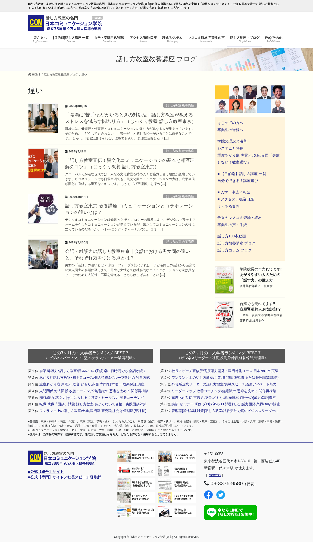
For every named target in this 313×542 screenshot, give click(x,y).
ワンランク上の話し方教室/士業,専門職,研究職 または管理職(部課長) (225, 377)
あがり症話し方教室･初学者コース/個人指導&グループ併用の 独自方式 (94, 377)
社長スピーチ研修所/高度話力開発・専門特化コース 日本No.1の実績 (225, 371)
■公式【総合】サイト (46, 472)
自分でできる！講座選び (237, 181)
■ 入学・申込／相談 (233, 192)
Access (215, 475)
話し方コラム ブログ (234, 250)
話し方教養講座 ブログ (236, 243)
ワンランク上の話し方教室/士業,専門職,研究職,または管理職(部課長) (92, 411)
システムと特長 (230, 148)
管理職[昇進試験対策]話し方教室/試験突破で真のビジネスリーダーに (225, 411)
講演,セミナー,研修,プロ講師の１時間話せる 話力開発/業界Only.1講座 (226, 404)
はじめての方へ (230, 123)
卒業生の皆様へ (230, 130)
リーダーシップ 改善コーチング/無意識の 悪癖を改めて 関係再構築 (224, 391)
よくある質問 (228, 206)
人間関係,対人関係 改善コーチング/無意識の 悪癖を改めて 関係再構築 (93, 391)
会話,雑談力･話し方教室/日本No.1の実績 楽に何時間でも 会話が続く (92, 371)
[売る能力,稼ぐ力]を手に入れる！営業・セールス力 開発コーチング (91, 398)
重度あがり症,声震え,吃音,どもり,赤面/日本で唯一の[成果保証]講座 (224, 398)
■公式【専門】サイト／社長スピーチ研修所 (64, 477)
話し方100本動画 (231, 236)
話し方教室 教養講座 (180, 105)
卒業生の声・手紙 (232, 225)
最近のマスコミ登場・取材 (239, 218)
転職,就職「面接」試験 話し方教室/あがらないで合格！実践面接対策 (93, 404)
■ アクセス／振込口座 (235, 199)
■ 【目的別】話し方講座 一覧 (241, 174)
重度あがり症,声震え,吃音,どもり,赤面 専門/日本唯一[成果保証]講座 (91, 384)
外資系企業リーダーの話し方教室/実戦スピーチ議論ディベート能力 (224, 384)
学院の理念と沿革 (232, 141)
